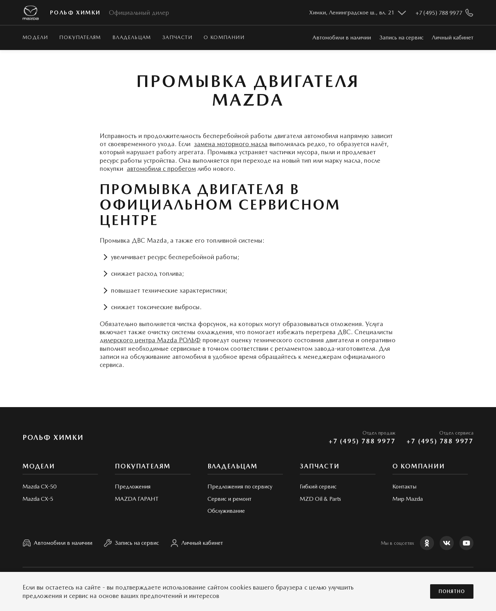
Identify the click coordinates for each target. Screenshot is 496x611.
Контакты (404, 486)
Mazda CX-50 (39, 486)
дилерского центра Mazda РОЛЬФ (150, 340)
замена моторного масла (231, 144)
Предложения (132, 486)
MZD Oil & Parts (320, 498)
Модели (35, 37)
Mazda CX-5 (38, 498)
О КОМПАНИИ (224, 37)
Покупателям (80, 37)
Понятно (452, 591)
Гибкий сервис (318, 486)
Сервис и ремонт (229, 498)
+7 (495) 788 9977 (362, 441)
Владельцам (131, 37)
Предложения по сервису (239, 486)
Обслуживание (226, 510)
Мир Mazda (407, 498)
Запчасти (177, 37)
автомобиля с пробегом (161, 168)
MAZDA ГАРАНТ (136, 498)
